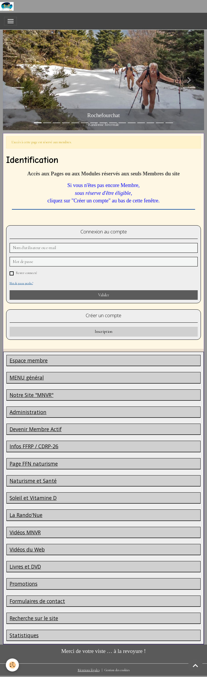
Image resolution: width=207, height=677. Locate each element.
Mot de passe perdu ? (21, 283)
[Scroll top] (195, 665)
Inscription (103, 331)
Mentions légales (89, 670)
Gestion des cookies (117, 670)
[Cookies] (12, 664)
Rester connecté (26, 273)
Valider (103, 295)
